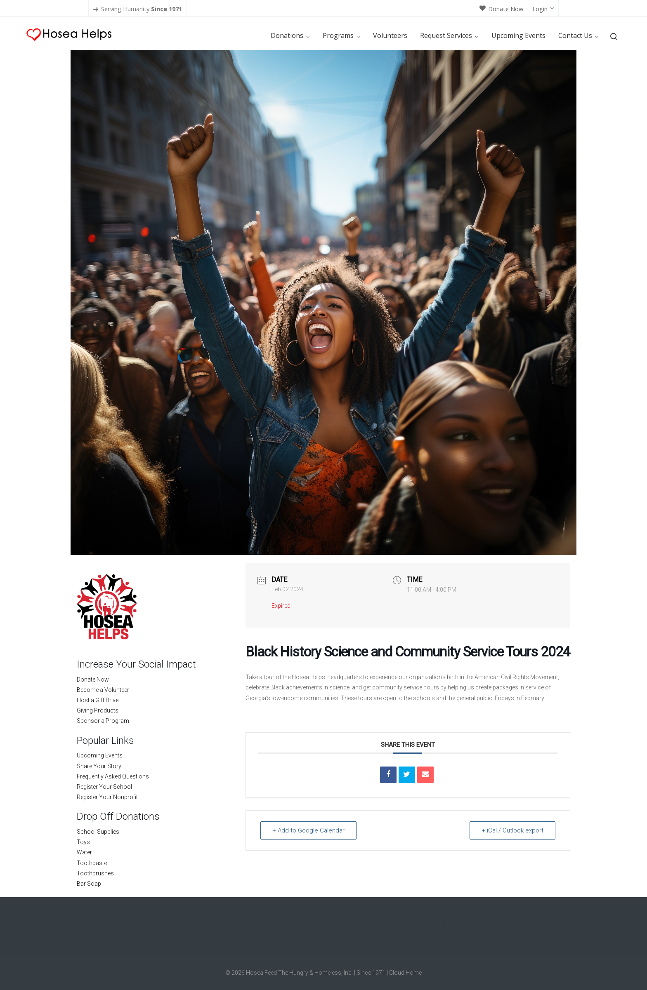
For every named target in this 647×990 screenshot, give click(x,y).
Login (543, 9)
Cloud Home (405, 972)
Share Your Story (99, 766)
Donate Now (501, 9)
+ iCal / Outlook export (512, 830)
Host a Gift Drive (97, 700)
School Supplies (98, 831)
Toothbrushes (95, 873)
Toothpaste (92, 863)
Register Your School (104, 786)
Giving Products (97, 710)
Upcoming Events (100, 755)
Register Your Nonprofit (107, 797)
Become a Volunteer (103, 690)
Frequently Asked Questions (113, 776)
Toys (83, 842)
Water (84, 852)
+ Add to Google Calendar (308, 830)
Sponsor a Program (103, 720)
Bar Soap (89, 883)
